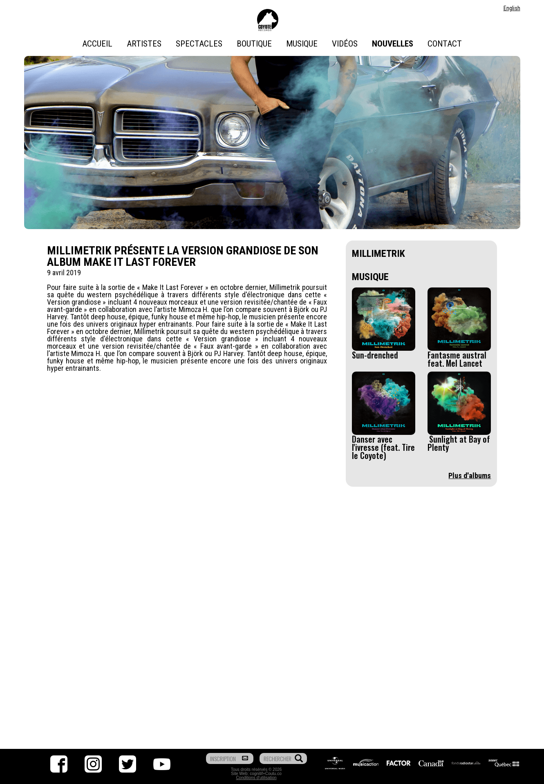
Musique (302, 44)
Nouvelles (392, 44)
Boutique (254, 44)
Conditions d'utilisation (256, 777)
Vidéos (345, 44)
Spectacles (199, 44)
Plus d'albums (469, 475)
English (512, 8)
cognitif (256, 773)
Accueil (97, 44)
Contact (445, 44)
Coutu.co (273, 773)
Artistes (144, 44)
